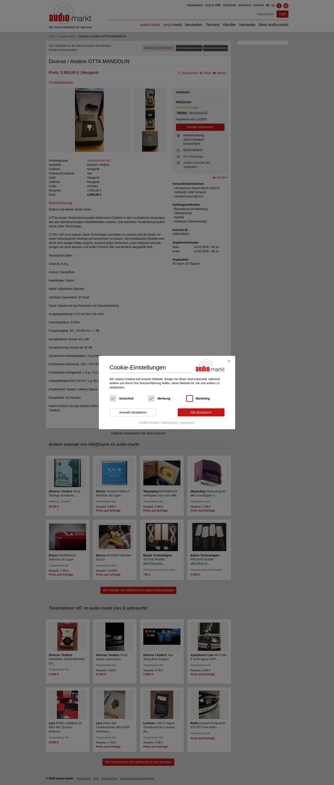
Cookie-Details (148, 422)
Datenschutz (169, 422)
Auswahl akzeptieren (133, 412)
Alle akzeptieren (201, 412)
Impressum (187, 422)
